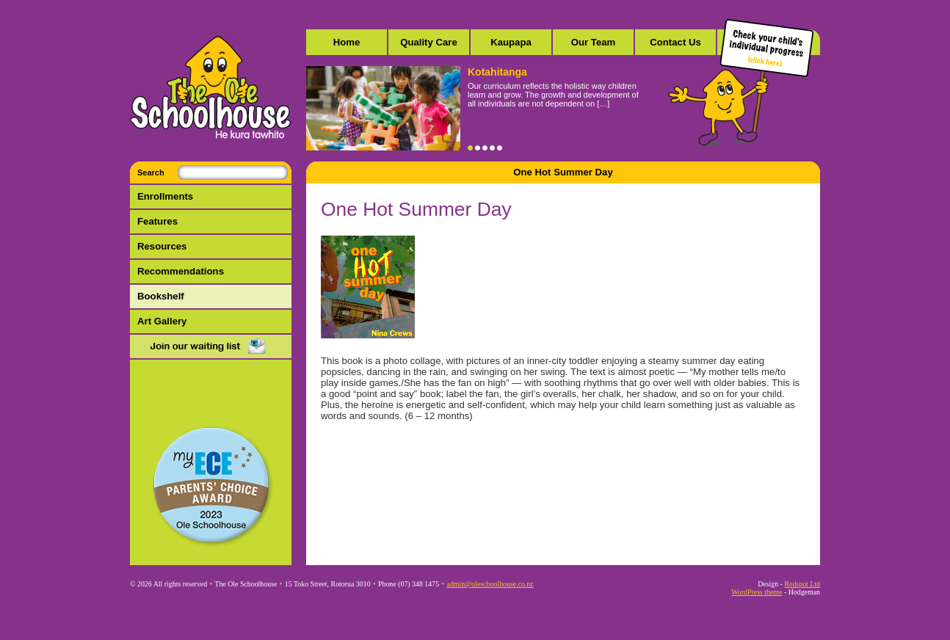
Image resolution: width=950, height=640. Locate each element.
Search (150, 172)
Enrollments (165, 196)
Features (157, 221)
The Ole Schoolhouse (210, 88)
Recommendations (180, 271)
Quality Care (428, 42)
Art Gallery (161, 321)
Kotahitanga (497, 72)
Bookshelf (160, 296)
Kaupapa (511, 42)
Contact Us (675, 42)
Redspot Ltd (802, 584)
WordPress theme (756, 592)
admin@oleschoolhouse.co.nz (490, 584)
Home (346, 42)
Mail (210, 347)
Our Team (593, 42)
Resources (161, 246)
